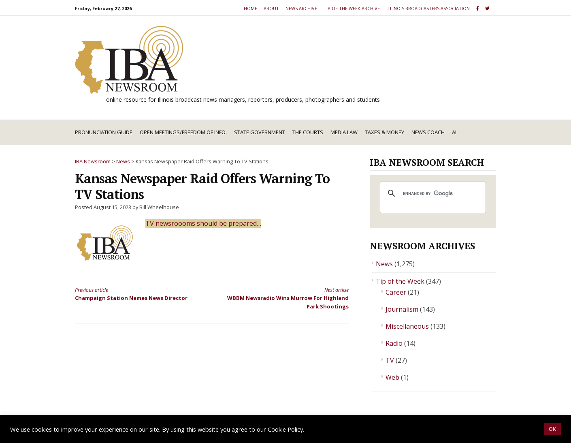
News (384, 263)
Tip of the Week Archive (352, 8)
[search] (431, 193)
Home (250, 8)
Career (396, 292)
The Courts (307, 132)
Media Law (344, 132)
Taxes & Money (384, 132)
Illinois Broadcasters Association (428, 8)
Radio (394, 343)
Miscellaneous (407, 326)
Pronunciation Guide (103, 132)
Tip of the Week (400, 281)
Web (392, 377)
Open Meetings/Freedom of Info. (183, 132)
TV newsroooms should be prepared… (203, 223)
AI (454, 132)
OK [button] (552, 428)
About (271, 8)
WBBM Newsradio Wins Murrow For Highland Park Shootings (287, 298)
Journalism (402, 309)
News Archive (301, 8)
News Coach (428, 132)
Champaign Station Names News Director (136, 294)
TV (390, 360)
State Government (259, 132)
